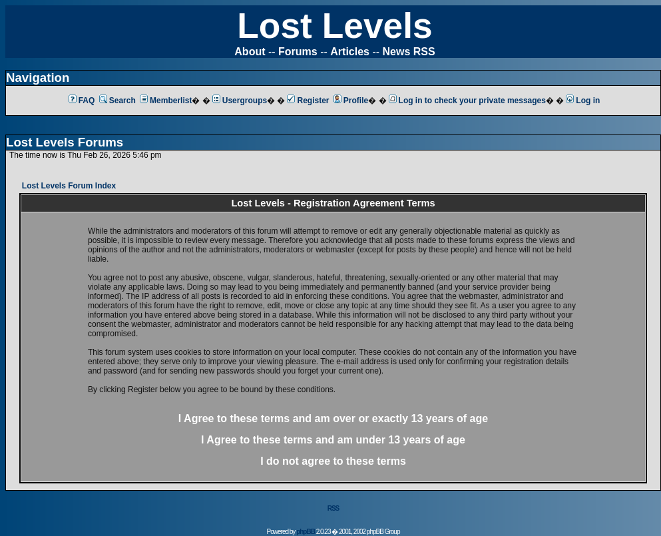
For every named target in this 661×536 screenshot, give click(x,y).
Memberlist (166, 100)
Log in (583, 100)
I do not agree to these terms (333, 461)
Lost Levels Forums (64, 142)
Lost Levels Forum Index (69, 185)
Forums (298, 51)
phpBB (305, 531)
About (249, 51)
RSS (333, 508)
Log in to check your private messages (467, 100)
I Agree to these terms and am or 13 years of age (333, 418)
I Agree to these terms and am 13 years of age (333, 439)
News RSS (409, 51)
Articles (349, 51)
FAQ (82, 100)
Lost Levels (334, 25)
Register (308, 100)
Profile (350, 100)
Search (117, 100)
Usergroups (239, 100)
